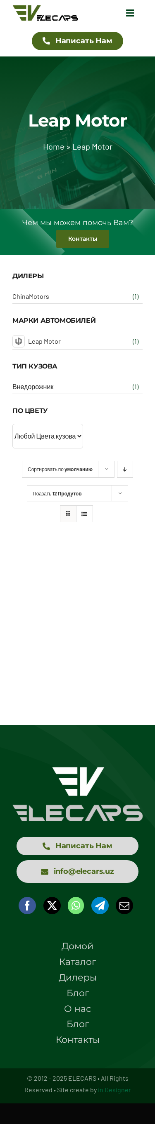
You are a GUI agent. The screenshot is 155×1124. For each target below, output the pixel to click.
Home (53, 146)
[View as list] (84, 514)
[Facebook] (27, 905)
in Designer (114, 1089)
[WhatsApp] (76, 905)
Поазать (57, 493)
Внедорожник (32, 386)
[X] (52, 905)
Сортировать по (60, 469)
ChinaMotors (30, 296)
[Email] (124, 905)
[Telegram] (100, 905)
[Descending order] (125, 469)
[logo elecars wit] (77, 770)
